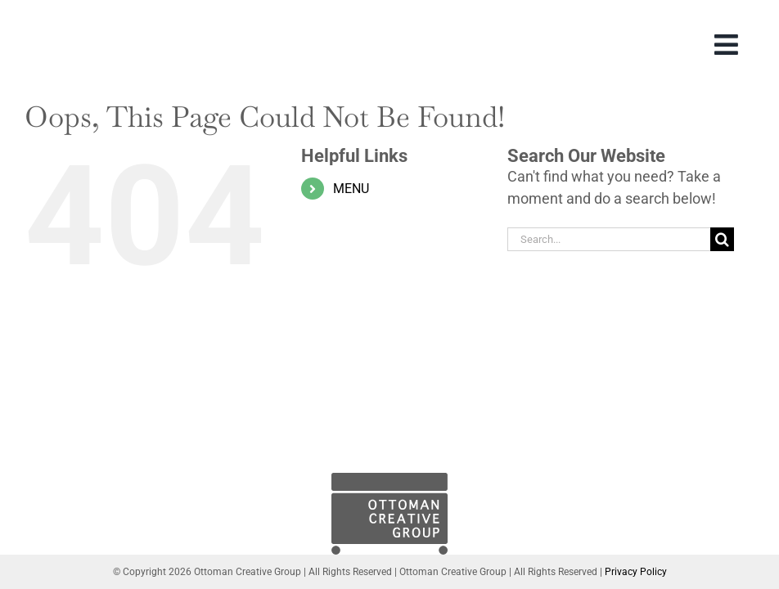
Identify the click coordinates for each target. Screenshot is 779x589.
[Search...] (608, 239)
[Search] (722, 239)
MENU (351, 188)
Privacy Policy (636, 572)
